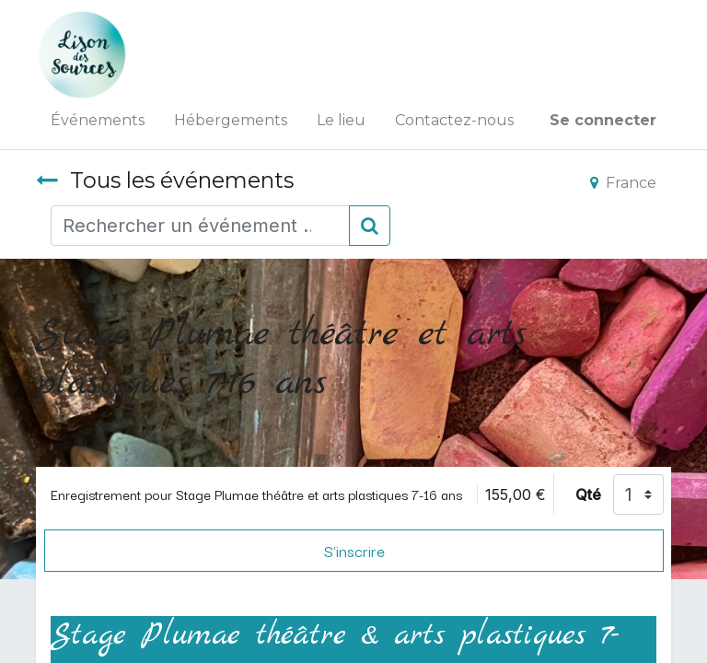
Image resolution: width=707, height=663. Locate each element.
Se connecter (603, 120)
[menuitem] (97, 120)
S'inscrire (354, 551)
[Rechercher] (369, 225)
